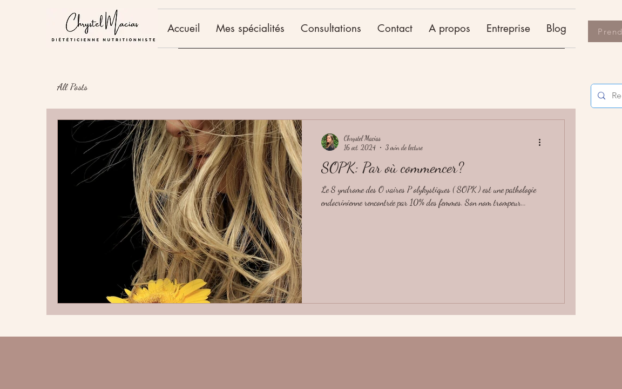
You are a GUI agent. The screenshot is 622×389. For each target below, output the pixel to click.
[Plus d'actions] (543, 142)
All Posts (72, 86)
